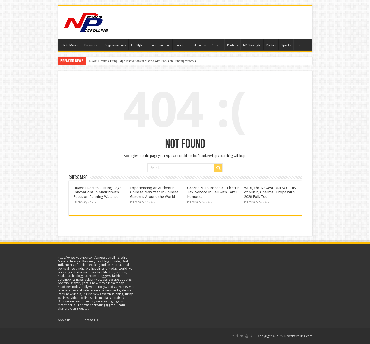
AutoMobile (71, 45)
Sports (286, 45)
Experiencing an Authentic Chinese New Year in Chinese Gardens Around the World (154, 192)
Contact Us (90, 320)
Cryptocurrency (115, 45)
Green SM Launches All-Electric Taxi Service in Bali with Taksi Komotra (213, 192)
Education (199, 45)
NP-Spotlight (252, 45)
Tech (299, 45)
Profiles (232, 45)
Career (180, 45)
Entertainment (160, 45)
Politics (271, 45)
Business (90, 45)
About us (64, 320)
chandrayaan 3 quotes (73, 308)
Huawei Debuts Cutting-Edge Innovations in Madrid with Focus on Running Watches (142, 61)
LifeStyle (137, 45)
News (215, 45)
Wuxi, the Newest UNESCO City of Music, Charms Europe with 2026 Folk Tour (270, 192)
